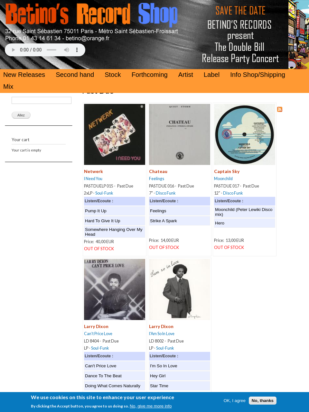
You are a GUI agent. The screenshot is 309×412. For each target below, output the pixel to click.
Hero (219, 223)
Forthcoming (150, 74)
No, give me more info (151, 408)
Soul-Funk (104, 193)
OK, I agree (235, 402)
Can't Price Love (98, 333)
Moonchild (223, 178)
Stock (113, 74)
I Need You (93, 178)
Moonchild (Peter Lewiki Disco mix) (244, 212)
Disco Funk (165, 193)
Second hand (75, 74)
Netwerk (93, 171)
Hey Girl (157, 375)
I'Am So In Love (161, 333)
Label (212, 74)
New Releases (24, 74)
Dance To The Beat (103, 375)
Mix (8, 86)
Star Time (159, 385)
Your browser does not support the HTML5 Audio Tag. (45, 49)
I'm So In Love (163, 365)
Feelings (156, 178)
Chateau (158, 171)
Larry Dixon (96, 326)
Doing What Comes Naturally (112, 385)
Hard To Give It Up (102, 220)
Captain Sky (226, 171)
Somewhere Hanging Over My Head (114, 232)
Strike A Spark (163, 220)
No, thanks (263, 402)
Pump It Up (96, 210)
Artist (185, 74)
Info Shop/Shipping (257, 74)
